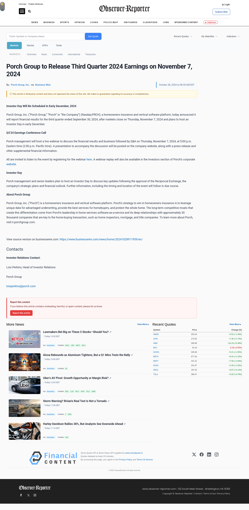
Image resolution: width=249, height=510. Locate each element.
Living (94, 22)
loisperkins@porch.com (21, 286)
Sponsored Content (186, 22)
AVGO (69, 346)
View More (142, 324)
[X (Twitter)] (194, 464)
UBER (98, 394)
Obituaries (130, 22)
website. (11, 164)
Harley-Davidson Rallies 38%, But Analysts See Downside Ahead (85, 429)
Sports (64, 22)
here (89, 159)
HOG (68, 443)
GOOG (156, 352)
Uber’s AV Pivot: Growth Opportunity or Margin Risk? (78, 381)
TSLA (91, 394)
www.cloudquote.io (134, 459)
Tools (59, 45)
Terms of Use (209, 500)
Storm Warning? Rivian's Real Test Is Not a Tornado (77, 405)
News (34, 22)
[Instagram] (216, 464)
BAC (155, 348)
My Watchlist (207, 36)
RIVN (85, 394)
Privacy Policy (125, 466)
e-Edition (210, 22)
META (80, 346)
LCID (73, 394)
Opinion (79, 22)
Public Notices (36, 4)
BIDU (68, 394)
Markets (14, 45)
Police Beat (111, 22)
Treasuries (90, 54)
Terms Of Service (145, 466)
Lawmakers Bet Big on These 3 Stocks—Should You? (78, 332)
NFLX (86, 346)
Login (227, 4)
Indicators (231, 36)
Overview (31, 54)
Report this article (21, 313)
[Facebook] (201, 464)
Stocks (30, 45)
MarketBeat (52, 346)
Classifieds (150, 22)
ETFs (45, 45)
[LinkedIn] (209, 464)
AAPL (155, 339)
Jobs (166, 22)
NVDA (155, 365)
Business (49, 22)
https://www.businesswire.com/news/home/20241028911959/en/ (101, 239)
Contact (198, 500)
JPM (74, 346)
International (74, 54)
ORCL (155, 370)
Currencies (57, 54)
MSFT (155, 361)
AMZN (156, 334)
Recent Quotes (181, 36)
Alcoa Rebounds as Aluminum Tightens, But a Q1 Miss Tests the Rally (88, 356)
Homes (22, 4)
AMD (155, 343)
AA (68, 370)
